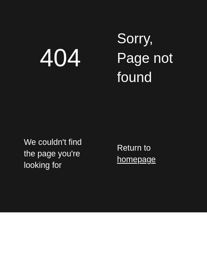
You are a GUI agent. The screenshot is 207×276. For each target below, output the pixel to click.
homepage (136, 159)
